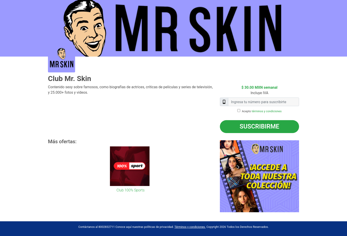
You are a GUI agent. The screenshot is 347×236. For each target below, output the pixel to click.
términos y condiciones (267, 111)
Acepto (262, 111)
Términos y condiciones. (190, 227)
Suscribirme (259, 126)
